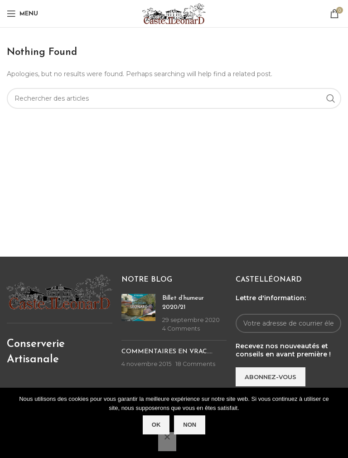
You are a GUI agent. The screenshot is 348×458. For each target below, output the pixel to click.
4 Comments (181, 328)
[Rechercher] (174, 98)
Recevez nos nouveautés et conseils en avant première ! (283, 350)
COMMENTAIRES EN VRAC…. (167, 351)
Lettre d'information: (271, 298)
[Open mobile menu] (22, 14)
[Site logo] (174, 13)
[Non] (167, 441)
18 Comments (195, 364)
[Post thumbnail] (138, 313)
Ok (156, 424)
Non (189, 424)
